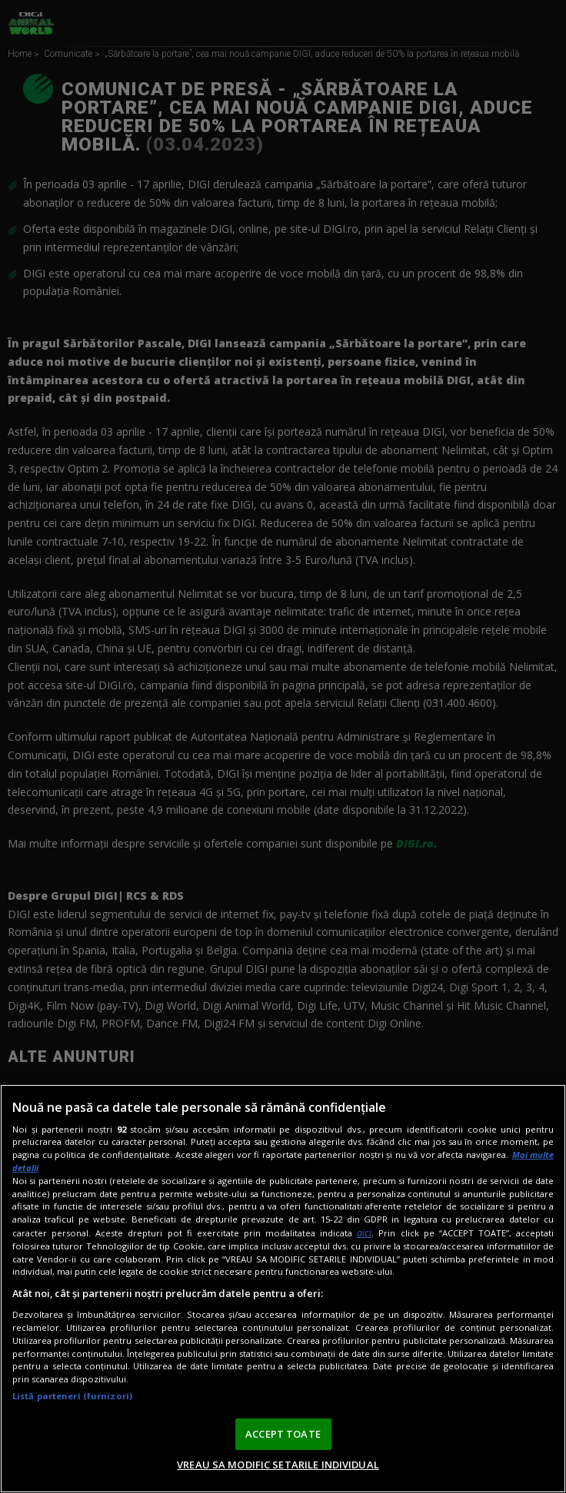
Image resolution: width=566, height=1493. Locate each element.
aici (364, 1232)
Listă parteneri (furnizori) (72, 1396)
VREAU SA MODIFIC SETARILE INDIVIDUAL (278, 1464)
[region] (283, 1288)
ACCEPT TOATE (283, 1434)
